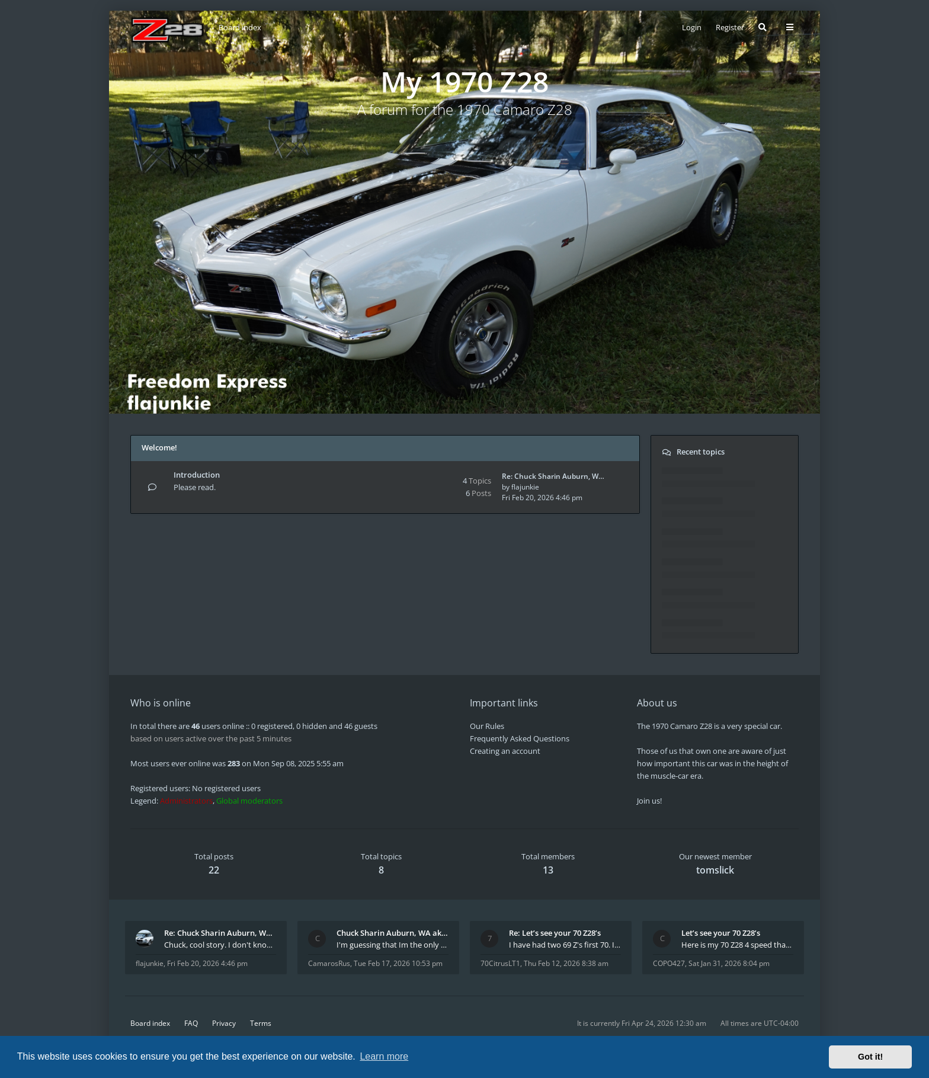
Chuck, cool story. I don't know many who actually (220, 944)
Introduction (197, 474)
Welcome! (159, 447)
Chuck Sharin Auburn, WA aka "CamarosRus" (393, 932)
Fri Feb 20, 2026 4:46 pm (207, 963)
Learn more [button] (384, 1056)
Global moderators (249, 800)
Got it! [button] (870, 1056)
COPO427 (669, 963)
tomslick (715, 870)
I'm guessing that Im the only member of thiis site (393, 944)
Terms (260, 1023)
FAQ (191, 1023)
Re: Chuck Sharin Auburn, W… (553, 476)
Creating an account (505, 751)
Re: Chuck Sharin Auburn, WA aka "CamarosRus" (220, 932)
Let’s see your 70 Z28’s (720, 932)
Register (730, 27)
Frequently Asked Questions (519, 738)
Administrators (186, 800)
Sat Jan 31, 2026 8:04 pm (729, 963)
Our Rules (487, 726)
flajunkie (525, 487)
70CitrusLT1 (500, 963)
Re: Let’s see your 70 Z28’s (555, 932)
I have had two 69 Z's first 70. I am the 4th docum (565, 944)
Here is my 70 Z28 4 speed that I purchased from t (737, 944)
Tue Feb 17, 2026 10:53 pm (398, 963)
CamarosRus (329, 963)
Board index (150, 1023)
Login (691, 27)
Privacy (224, 1023)
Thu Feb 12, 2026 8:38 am (566, 963)
